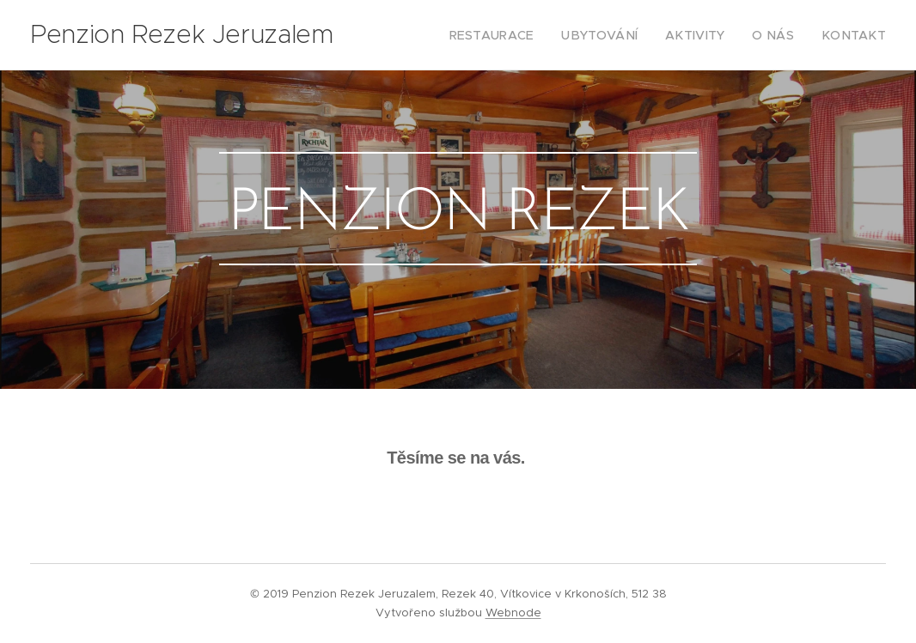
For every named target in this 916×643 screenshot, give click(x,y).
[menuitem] (524, 35)
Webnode (513, 612)
